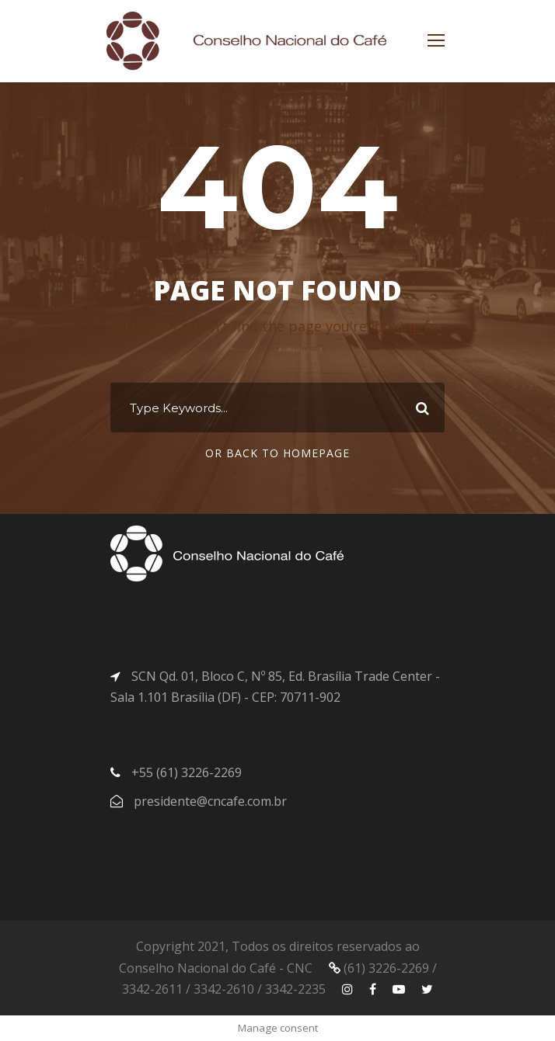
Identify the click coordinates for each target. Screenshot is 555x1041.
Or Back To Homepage (277, 453)
